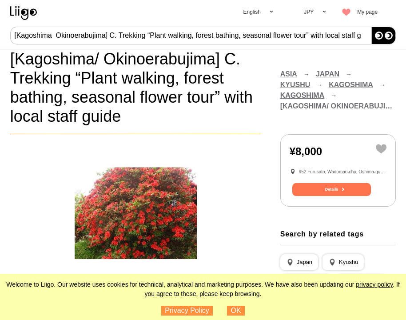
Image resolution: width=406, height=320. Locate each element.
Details (338, 198)
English (251, 12)
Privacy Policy (187, 310)
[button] (299, 270)
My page (367, 12)
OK (236, 310)
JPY (309, 12)
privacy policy (374, 284)
